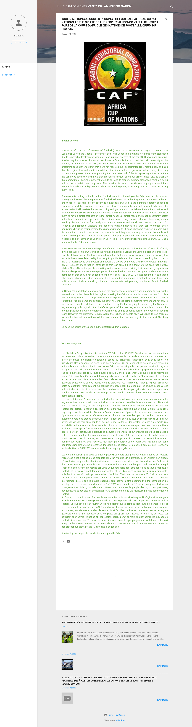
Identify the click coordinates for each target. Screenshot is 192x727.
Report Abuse (8, 75)
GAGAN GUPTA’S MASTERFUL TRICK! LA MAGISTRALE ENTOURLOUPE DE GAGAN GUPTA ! (111, 622)
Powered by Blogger (114, 715)
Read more (162, 645)
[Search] (171, 7)
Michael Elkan (120, 720)
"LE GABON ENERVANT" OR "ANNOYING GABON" (98, 6)
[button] (166, 19)
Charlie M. (19, 36)
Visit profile (19, 42)
